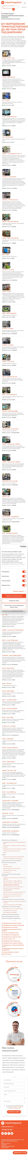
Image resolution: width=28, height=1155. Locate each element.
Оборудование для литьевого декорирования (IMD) (14, 842)
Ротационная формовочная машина (10, 916)
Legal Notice (3, 1145)
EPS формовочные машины (9, 870)
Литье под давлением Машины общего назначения (11, 874)
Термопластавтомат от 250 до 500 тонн (12, 881)
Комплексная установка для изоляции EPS (13, 856)
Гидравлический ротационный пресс (10, 914)
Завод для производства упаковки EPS (12, 858)
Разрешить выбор (14, 600)
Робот (4, 852)
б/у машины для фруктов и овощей (10, 952)
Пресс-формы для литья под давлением (11, 860)
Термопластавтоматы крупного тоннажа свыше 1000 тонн (14, 878)
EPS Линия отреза (7, 866)
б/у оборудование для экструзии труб (11, 941)
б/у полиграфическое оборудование (10, 935)
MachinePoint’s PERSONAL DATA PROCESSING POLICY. (16, 1107)
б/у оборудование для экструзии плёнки (11, 937)
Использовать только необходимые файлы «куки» (14, 606)
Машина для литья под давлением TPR (12, 894)
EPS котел (5, 864)
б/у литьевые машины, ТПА (8, 939)
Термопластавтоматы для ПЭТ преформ (12, 904)
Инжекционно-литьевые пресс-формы (11, 906)
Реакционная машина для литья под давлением (12, 896)
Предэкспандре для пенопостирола (11, 868)
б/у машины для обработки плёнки (10, 933)
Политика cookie (4, 1147)
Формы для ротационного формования (11, 918)
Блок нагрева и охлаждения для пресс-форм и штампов (14, 846)
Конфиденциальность (6, 1143)
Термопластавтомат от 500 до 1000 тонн (12, 883)
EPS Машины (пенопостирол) (9, 862)
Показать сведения (18, 591)
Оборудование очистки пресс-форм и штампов (14, 849)
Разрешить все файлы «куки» (14, 595)
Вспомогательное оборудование (9, 840)
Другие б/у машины (6, 954)
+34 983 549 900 (6, 1130)
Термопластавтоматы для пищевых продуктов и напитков (14, 902)
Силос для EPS (6, 872)
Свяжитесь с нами (20, 1152)
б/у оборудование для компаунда (10, 927)
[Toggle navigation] (25, 3)
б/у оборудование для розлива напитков (11, 923)
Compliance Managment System (8, 1146)
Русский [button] (24, 7)
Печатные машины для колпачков (11, 851)
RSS (2, 1142)
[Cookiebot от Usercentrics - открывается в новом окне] (20, 547)
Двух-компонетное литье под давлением (13, 886)
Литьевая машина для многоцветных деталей (14, 892)
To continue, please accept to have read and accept (14, 1107)
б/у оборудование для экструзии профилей (12, 943)
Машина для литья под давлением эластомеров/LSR (11, 889)
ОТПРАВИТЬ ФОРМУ (14, 1112)
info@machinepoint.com (7, 1126)
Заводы (3, 854)
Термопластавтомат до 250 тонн (11, 885)
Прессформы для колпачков (10, 910)
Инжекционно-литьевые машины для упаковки (13, 899)
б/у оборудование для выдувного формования (13, 925)
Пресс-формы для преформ (10, 912)
